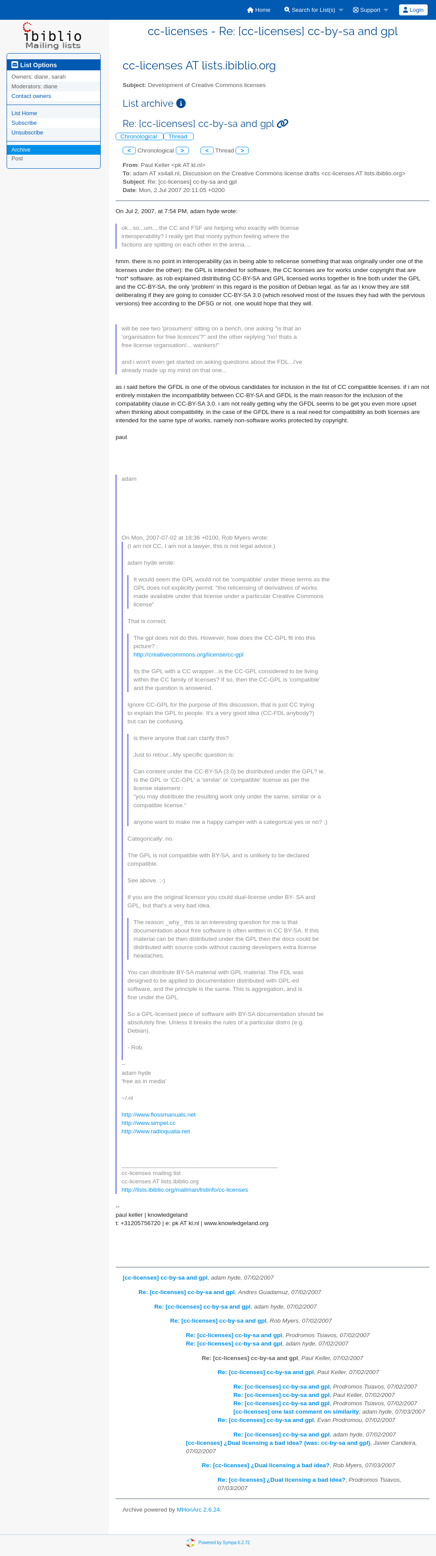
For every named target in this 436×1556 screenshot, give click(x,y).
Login (413, 10)
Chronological (139, 136)
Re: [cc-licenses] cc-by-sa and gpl (186, 1292)
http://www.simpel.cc (149, 1123)
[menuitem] (258, 10)
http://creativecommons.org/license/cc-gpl (188, 654)
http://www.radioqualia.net (156, 1131)
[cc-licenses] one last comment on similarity (296, 1411)
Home (258, 10)
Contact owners (31, 96)
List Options (34, 65)
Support (366, 10)
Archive (20, 149)
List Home (24, 113)
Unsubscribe (27, 132)
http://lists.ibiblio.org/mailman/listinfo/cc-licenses (185, 1189)
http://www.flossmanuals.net (159, 1114)
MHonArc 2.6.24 (198, 1509)
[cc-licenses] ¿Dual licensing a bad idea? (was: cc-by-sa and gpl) (278, 1443)
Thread (178, 136)
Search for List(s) (309, 10)
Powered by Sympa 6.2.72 (224, 1542)
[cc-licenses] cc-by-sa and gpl (165, 1277)
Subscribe (24, 123)
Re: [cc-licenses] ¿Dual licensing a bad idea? (266, 1465)
